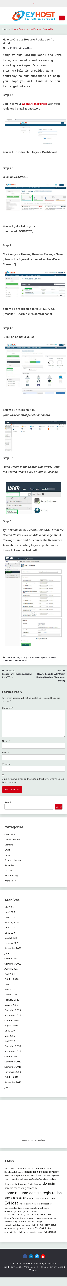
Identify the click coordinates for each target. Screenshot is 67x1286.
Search (7, 802)
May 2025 (9, 917)
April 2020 (9, 989)
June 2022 (9, 953)
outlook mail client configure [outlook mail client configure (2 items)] (17, 1225)
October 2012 (11, 1077)
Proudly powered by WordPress (19, 1266)
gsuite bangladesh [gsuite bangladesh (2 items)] (13, 1211)
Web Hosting (11, 875)
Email (5, 752)
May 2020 (9, 984)
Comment (7, 708)
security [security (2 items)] (30, 1228)
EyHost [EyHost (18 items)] (11, 1202)
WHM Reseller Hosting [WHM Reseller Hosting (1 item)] (34, 1232)
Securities (9, 865)
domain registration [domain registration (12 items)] (45, 1192)
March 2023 (10, 938)
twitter (37, 1256)
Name (6, 741)
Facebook (25, 1256)
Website (6, 764)
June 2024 (9, 927)
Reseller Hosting (12, 860)
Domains (8, 844)
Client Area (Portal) (34, 103)
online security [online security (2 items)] (10, 1221)
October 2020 (11, 979)
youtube (43, 1256)
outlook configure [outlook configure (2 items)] (35, 1221)
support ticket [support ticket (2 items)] (10, 1232)
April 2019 (9, 1041)
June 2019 (9, 1030)
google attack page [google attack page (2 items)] (39, 1208)
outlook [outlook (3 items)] (22, 1221)
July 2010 (9, 1087)
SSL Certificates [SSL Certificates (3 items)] (43, 1228)
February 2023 (11, 943)
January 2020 (11, 1004)
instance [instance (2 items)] (24, 1218)
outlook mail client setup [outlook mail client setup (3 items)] (44, 1224)
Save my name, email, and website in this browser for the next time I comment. (33, 780)
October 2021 (11, 958)
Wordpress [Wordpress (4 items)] (49, 1231)
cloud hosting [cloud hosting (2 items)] (49, 1179)
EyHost (44, 657)
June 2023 (9, 932)
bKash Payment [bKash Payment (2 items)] (51, 1175)
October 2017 (11, 1056)
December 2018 (12, 1046)
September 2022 (13, 948)
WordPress (10, 880)
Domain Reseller (12, 839)
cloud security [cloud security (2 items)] (10, 1184)
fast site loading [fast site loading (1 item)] (23, 1208)
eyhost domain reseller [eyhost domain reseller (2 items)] (29, 1204)
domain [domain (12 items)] (49, 1183)
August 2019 (11, 1025)
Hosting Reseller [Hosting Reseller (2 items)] (11, 1218)
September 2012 (13, 1082)
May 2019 (9, 1035)
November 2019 (12, 1015)
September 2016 (13, 1066)
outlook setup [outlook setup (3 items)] (11, 1228)
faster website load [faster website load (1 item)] (10, 1208)
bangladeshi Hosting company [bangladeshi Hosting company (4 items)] (42, 1171)
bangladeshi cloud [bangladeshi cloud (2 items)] (42, 1168)
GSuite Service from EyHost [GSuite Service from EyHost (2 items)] (16, 1214)
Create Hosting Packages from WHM (23, 657)
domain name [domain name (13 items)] (16, 1192)
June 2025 (9, 912)
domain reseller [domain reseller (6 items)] (15, 1197)
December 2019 (12, 1010)
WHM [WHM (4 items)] (22, 1231)
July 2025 (9, 907)
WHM (24, 660)
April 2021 (9, 974)
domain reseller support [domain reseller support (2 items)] (38, 1198)
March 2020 (10, 994)
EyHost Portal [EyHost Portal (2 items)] (47, 1204)
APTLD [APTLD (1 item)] (30, 1168)
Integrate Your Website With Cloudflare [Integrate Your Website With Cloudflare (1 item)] (42, 1218)
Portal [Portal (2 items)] (22, 1228)
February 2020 (11, 999)
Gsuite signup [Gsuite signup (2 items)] (37, 1214)
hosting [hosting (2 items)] (47, 1214)
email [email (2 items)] (52, 1198)
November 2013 (12, 1071)
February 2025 (11, 922)
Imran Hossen (28, 48)
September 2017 (13, 1061)
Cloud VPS (9, 834)
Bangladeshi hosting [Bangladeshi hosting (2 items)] (13, 1172)
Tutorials (8, 870)
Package (17, 660)
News (7, 854)
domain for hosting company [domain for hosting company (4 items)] (20, 1188)
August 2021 (11, 968)
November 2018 (12, 1051)
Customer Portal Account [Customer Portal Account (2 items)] (29, 1184)
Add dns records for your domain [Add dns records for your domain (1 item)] (15, 1168)
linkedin (31, 1256)
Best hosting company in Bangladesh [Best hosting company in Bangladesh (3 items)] (23, 1175)
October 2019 (11, 1020)
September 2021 (13, 963)
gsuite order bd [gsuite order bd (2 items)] (30, 1211)
